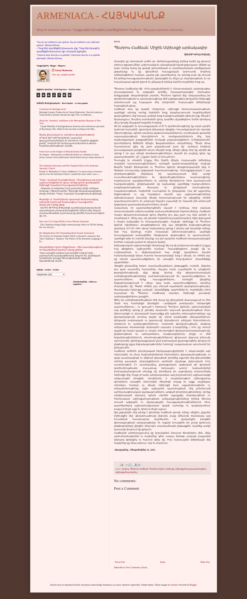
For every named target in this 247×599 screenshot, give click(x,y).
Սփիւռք (170, 469)
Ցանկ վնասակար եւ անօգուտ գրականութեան (66, 135)
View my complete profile (63, 74)
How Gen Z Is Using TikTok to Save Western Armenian (64, 221)
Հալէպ (125, 469)
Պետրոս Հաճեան (139, 469)
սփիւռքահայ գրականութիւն (190, 469)
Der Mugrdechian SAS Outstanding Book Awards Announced (66, 233)
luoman (174, 585)
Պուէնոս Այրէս (156, 469)
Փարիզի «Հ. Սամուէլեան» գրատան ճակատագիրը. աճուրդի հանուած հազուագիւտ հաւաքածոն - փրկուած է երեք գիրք (69, 202)
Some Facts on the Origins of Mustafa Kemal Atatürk (63, 151)
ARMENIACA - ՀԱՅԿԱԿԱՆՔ (101, 15)
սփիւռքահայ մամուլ (126, 472)
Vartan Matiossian (63, 70)
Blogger (193, 585)
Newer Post (120, 562)
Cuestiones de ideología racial (52, 109)
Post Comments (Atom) (136, 567)
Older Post (205, 562)
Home (162, 562)
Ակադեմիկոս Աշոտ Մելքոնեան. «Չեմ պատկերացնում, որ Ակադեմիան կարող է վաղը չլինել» (71, 248)
